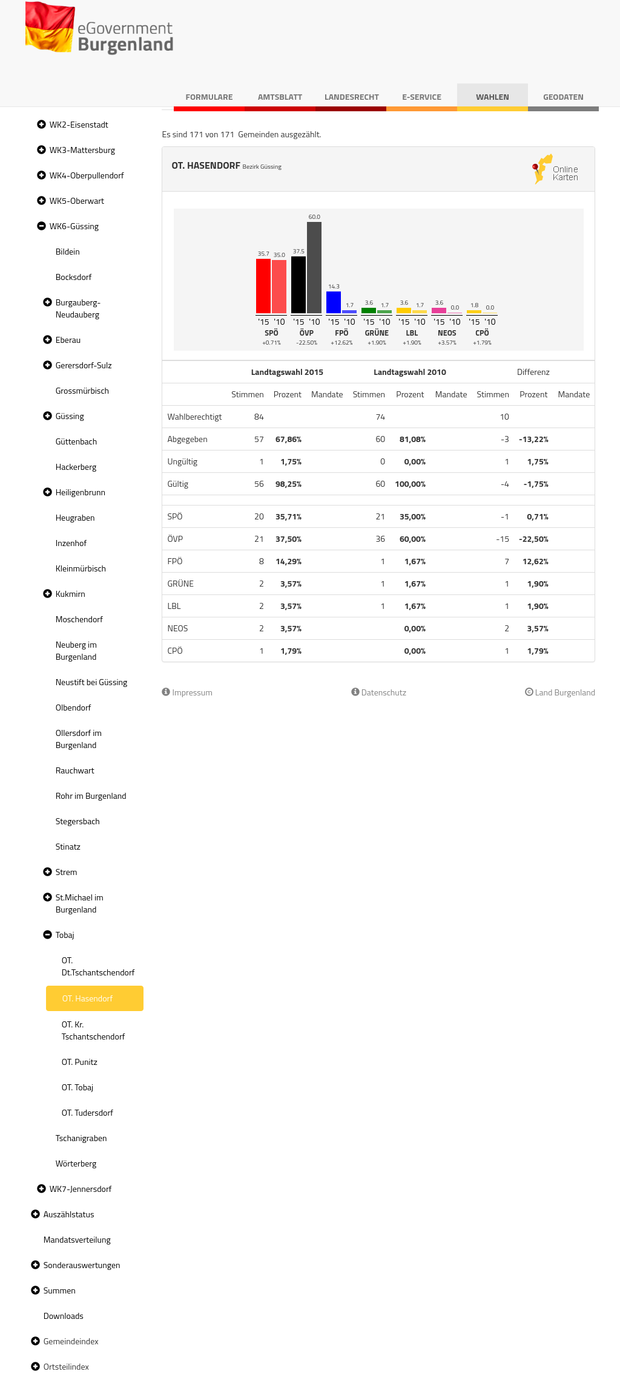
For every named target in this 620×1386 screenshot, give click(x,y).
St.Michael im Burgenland (80, 903)
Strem (67, 871)
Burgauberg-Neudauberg (78, 308)
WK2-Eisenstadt (79, 124)
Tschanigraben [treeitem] (81, 1137)
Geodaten (563, 96)
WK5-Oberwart (77, 200)
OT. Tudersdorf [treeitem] (87, 1112)
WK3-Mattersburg (82, 149)
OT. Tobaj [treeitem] (77, 1087)
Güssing (70, 415)
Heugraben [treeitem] (75, 517)
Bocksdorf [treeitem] (74, 276)
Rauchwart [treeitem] (75, 770)
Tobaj (65, 934)
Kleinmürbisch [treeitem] (81, 568)
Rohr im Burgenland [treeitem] (91, 795)
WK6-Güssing (74, 226)
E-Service (421, 96)
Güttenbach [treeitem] (76, 441)
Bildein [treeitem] (68, 251)
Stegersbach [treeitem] (78, 821)
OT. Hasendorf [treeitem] (87, 998)
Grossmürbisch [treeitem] (82, 390)
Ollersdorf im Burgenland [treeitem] (79, 738)
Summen (60, 1290)
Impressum (187, 692)
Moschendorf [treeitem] (79, 619)
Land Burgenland (560, 692)
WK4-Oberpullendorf (87, 175)
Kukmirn (70, 593)
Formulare (209, 96)
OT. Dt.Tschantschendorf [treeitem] (98, 966)
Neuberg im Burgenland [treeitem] (76, 650)
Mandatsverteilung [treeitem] (77, 1239)
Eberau (68, 339)
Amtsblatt (280, 96)
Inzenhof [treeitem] (71, 542)
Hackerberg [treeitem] (76, 466)
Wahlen (492, 96)
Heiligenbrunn (80, 492)
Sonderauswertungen (82, 1264)
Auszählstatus (69, 1214)
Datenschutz (378, 692)
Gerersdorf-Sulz (84, 365)
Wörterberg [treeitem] (76, 1163)
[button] (40, 125)
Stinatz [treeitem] (68, 846)
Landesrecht (352, 96)
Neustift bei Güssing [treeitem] (91, 681)
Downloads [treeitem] (64, 1315)
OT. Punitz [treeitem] (79, 1061)
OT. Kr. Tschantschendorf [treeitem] (93, 1030)
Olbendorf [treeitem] (73, 707)
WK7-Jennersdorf (81, 1188)
